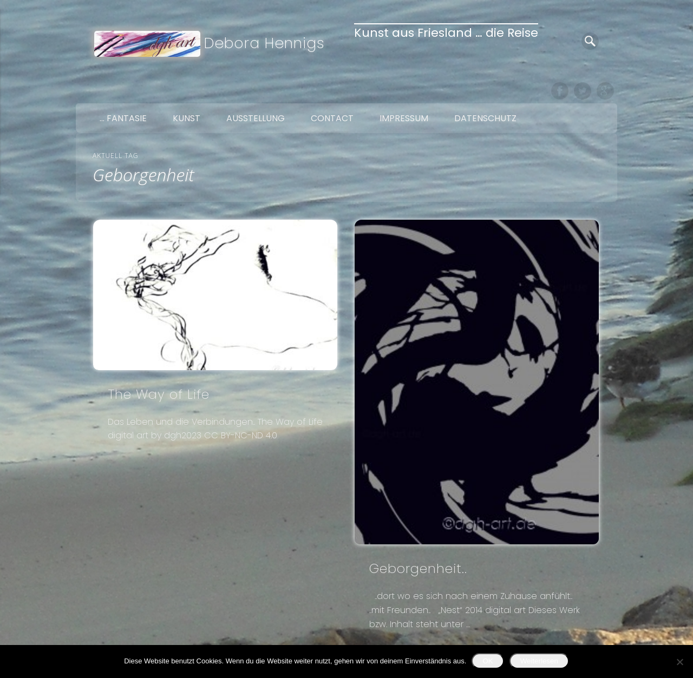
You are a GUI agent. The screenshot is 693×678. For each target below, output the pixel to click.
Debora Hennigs (264, 43)
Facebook (559, 91)
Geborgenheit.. (418, 568)
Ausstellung (255, 118)
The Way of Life (159, 394)
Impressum (404, 118)
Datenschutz (485, 118)
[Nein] (679, 661)
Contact (332, 118)
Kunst (186, 118)
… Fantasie (123, 118)
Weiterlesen (539, 661)
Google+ (605, 91)
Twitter (582, 91)
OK (487, 661)
